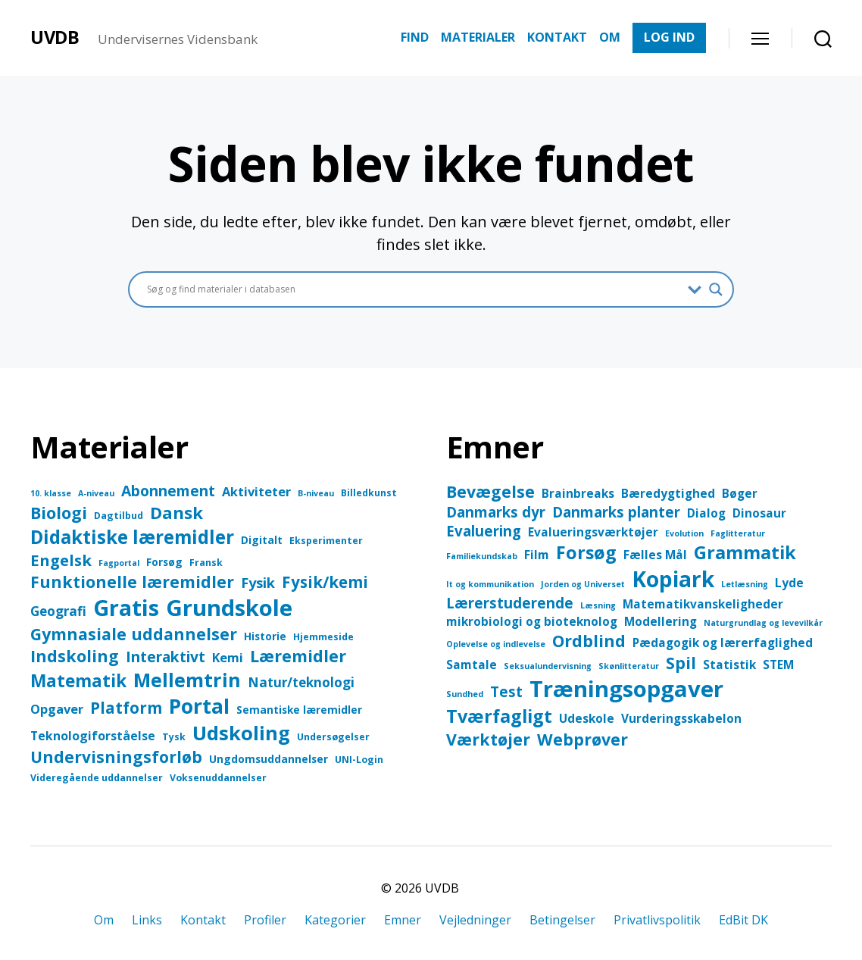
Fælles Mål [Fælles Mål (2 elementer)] (655, 554)
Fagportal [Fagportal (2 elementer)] (118, 563)
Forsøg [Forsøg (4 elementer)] (164, 562)
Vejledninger (475, 920)
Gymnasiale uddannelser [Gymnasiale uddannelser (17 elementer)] (133, 634)
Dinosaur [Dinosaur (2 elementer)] (759, 513)
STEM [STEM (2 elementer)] (778, 664)
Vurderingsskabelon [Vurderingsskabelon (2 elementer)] (681, 718)
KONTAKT (557, 37)
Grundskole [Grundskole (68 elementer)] (229, 608)
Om (104, 920)
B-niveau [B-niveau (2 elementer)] (316, 493)
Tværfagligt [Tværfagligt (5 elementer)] (499, 716)
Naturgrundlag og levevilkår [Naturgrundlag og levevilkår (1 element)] (763, 623)
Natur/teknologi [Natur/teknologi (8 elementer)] (301, 682)
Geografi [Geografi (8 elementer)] (58, 611)
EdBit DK (743, 920)
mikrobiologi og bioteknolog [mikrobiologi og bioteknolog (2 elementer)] (531, 621)
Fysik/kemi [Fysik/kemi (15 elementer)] (325, 582)
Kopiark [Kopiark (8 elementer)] (673, 578)
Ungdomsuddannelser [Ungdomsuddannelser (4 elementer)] (268, 759)
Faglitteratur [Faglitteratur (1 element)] (738, 533)
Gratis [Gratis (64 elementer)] (126, 607)
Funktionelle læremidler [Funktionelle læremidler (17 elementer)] (132, 582)
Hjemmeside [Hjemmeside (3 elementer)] (323, 636)
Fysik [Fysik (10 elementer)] (258, 582)
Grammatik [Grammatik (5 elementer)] (745, 552)
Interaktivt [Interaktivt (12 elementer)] (165, 656)
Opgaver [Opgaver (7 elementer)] (56, 709)
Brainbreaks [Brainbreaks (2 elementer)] (578, 493)
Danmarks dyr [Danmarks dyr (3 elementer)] (495, 511)
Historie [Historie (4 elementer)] (265, 636)
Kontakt (203, 920)
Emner (402, 920)
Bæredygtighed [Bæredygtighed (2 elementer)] (668, 493)
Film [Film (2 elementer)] (536, 554)
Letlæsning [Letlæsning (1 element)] (744, 584)
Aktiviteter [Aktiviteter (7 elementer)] (256, 491)
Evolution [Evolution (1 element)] (684, 533)
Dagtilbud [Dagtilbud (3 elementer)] (118, 515)
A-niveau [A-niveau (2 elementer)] (96, 493)
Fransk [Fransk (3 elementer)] (206, 562)
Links (147, 920)
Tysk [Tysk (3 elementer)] (174, 736)
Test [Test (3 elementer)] (506, 691)
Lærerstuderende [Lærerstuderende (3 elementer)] (509, 602)
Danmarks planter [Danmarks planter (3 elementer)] (616, 511)
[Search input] (413, 289)
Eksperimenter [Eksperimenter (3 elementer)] (326, 540)
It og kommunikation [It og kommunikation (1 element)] (490, 584)
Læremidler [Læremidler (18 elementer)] (298, 656)
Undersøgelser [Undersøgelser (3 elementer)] (333, 736)
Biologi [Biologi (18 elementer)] (58, 513)
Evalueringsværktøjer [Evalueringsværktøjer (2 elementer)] (593, 532)
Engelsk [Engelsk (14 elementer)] (61, 560)
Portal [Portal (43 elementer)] (199, 706)
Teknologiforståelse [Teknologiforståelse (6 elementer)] (92, 735)
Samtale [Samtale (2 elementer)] (471, 664)
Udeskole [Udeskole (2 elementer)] (586, 718)
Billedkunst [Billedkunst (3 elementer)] (369, 492)
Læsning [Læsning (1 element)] (598, 605)
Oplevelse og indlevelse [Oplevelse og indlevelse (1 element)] (495, 644)
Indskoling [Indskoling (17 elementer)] (74, 656)
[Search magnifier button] (715, 289)
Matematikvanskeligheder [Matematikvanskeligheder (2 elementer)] (703, 604)
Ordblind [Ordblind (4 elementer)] (589, 641)
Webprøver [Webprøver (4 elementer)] (582, 739)
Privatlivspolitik (657, 920)
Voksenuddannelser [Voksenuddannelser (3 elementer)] (218, 777)
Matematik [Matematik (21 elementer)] (78, 681)
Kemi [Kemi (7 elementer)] (227, 657)
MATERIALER (478, 37)
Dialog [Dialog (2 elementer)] (706, 513)
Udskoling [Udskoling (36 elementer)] (241, 733)
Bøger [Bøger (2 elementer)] (739, 493)
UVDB (55, 37)
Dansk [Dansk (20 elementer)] (176, 512)
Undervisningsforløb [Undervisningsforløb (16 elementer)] (116, 757)
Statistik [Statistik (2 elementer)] (729, 664)
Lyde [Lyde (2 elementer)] (789, 582)
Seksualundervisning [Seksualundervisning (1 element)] (548, 666)
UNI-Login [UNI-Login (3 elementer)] (359, 759)
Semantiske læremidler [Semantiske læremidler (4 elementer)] (299, 709)
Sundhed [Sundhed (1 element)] (464, 694)
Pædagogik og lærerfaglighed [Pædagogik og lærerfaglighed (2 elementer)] (722, 642)
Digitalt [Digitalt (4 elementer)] (262, 540)
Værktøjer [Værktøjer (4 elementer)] (488, 739)
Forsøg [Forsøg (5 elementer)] (586, 552)
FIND (415, 37)
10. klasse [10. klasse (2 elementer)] (50, 493)
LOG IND (669, 37)
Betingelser (562, 920)
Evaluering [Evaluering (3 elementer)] (483, 530)
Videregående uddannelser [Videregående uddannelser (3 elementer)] (96, 777)
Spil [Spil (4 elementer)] (681, 663)
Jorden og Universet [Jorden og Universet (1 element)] (583, 584)
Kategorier (335, 920)
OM (609, 37)
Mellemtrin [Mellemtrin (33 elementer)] (187, 680)
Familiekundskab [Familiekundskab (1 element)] (481, 556)
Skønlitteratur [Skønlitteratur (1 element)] (628, 666)
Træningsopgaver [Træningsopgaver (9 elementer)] (626, 689)
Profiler (265, 920)
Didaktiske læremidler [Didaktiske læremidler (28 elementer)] (132, 536)
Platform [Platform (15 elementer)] (126, 707)
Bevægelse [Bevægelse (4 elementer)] (490, 491)
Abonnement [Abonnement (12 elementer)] (168, 490)
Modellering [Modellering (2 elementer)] (660, 621)
